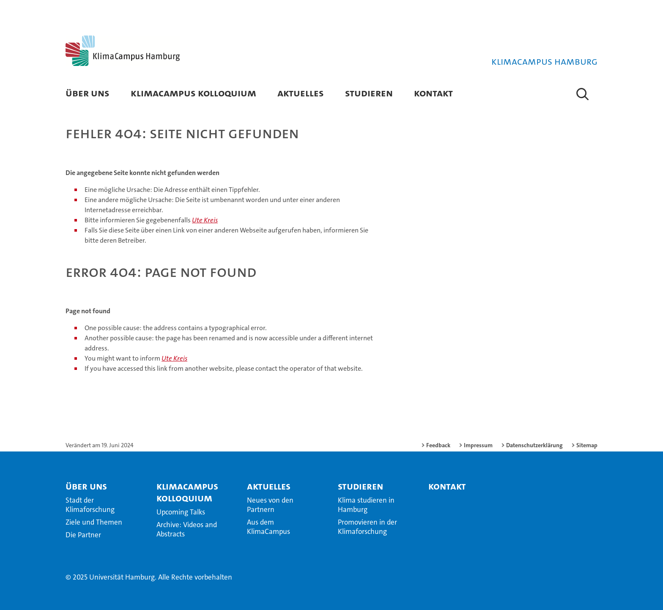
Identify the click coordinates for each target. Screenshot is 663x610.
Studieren (369, 93)
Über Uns (88, 93)
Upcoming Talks (180, 512)
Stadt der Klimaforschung (90, 504)
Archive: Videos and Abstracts (186, 529)
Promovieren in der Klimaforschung (367, 526)
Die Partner (83, 534)
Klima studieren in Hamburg (366, 504)
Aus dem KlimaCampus (268, 526)
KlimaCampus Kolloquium (193, 93)
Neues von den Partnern (270, 504)
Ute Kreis (205, 220)
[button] (582, 93)
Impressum (478, 445)
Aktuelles (300, 93)
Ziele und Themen (94, 522)
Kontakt (433, 93)
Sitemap (586, 445)
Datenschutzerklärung (534, 445)
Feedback (438, 445)
